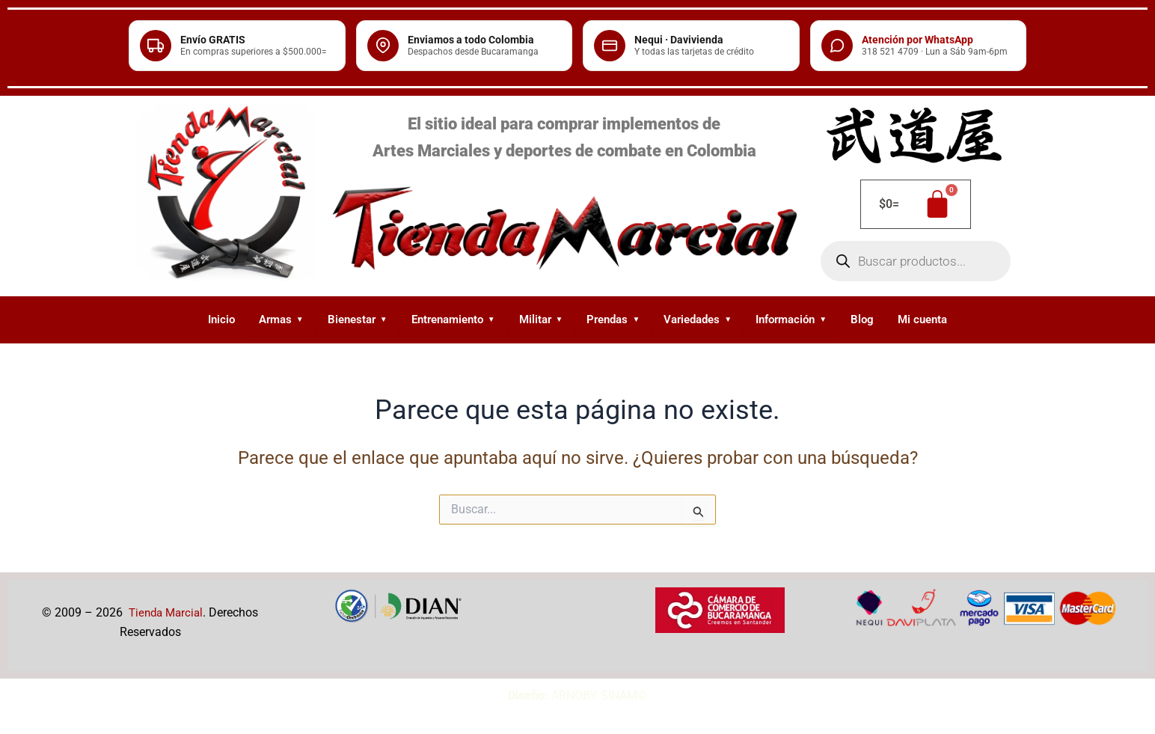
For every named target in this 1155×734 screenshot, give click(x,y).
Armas (281, 319)
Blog (862, 319)
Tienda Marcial (166, 612)
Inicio (221, 319)
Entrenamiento (453, 319)
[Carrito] (915, 204)
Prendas (613, 319)
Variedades (698, 319)
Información (791, 319)
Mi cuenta (922, 319)
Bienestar (357, 319)
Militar (541, 319)
